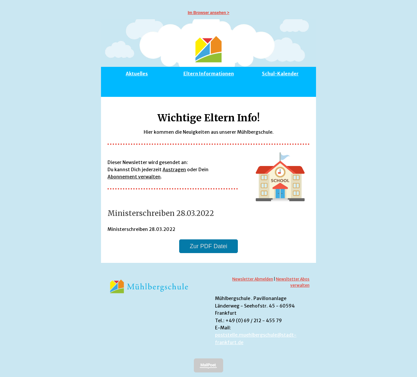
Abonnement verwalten (134, 177)
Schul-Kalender (280, 74)
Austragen (174, 170)
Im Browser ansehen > (208, 12)
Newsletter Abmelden (252, 279)
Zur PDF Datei (208, 246)
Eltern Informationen (208, 74)
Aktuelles (137, 74)
